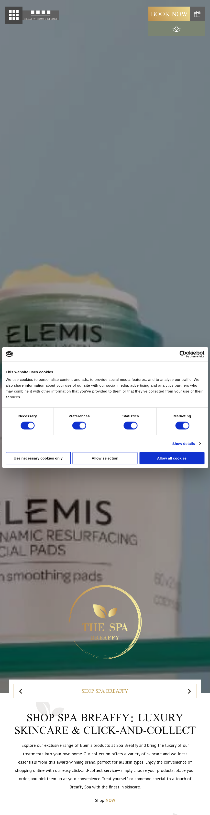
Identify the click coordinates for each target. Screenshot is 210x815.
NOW (110, 800)
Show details (183, 443)
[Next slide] (189, 691)
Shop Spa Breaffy (56, 691)
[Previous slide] (20, 691)
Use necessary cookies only (38, 458)
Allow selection (105, 458)
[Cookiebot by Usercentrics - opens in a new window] (183, 354)
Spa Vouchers (121, 691)
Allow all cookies (172, 458)
